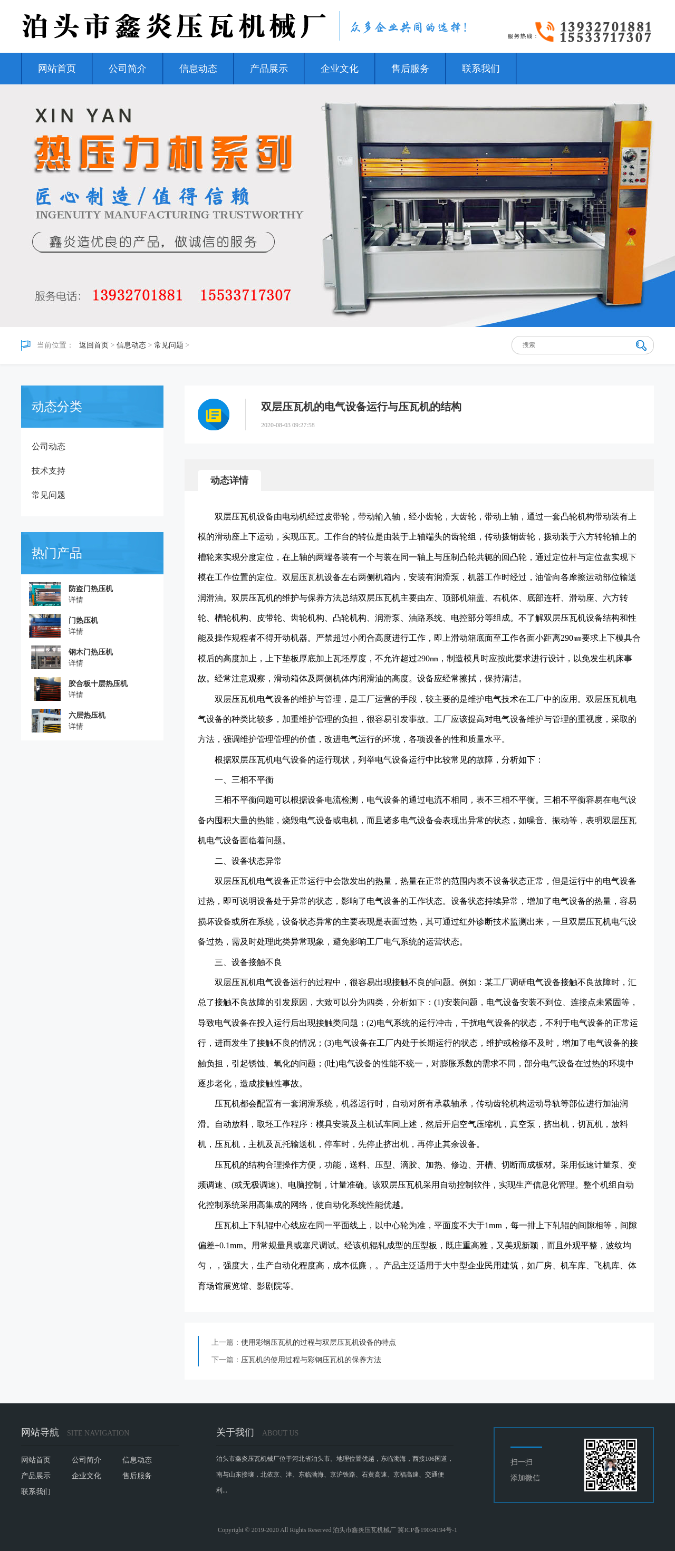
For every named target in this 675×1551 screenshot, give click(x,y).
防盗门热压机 (91, 589)
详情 (76, 600)
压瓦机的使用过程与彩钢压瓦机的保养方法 (311, 1360)
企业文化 (340, 68)
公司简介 (128, 68)
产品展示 (269, 68)
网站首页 (57, 68)
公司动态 (48, 446)
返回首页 (94, 345)
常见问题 (169, 345)
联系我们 (481, 68)
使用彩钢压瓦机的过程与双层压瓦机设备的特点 (318, 1342)
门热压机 (83, 620)
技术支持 (48, 470)
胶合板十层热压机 (98, 684)
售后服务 (410, 68)
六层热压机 (87, 715)
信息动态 (198, 68)
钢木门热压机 (91, 652)
